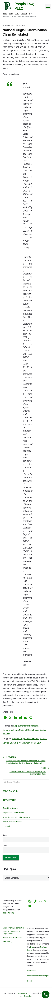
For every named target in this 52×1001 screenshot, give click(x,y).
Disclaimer (31, 971)
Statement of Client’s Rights (38, 976)
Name (5, 835)
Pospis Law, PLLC (23, 993)
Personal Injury (9, 826)
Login (29, 981)
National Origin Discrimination (32, 730)
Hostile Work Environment (13, 822)
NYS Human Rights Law (30, 743)
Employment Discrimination (26, 726)
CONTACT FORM (9, 800)
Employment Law (10, 730)
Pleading (7, 733)
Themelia (27, 996)
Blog (32, 947)
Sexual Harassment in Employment (16, 817)
